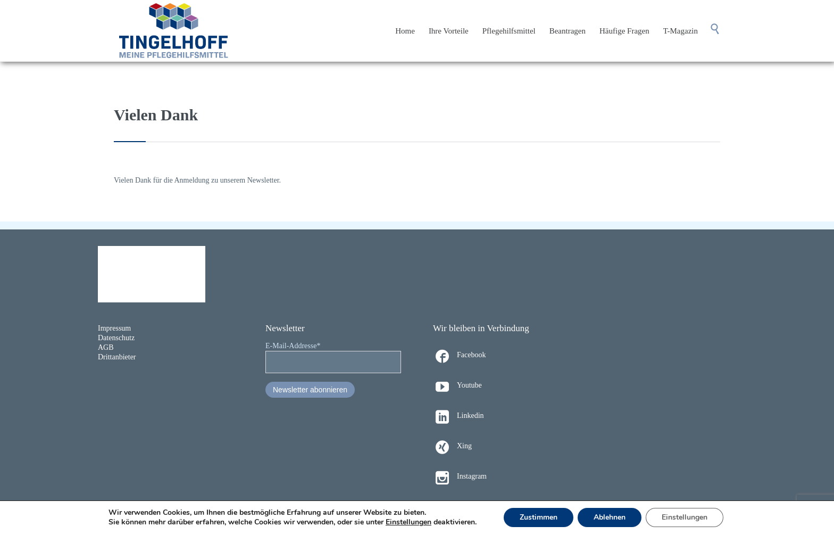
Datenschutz (116, 338)
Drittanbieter (117, 357)
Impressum (114, 328)
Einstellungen (408, 522)
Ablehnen (610, 517)
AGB (106, 347)
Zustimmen (538, 517)
